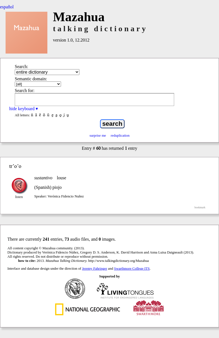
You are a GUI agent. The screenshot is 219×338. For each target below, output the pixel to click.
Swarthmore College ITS (132, 269)
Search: (21, 66)
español (7, 6)
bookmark (199, 207)
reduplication (120, 135)
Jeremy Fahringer (94, 269)
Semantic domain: (31, 78)
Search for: (25, 90)
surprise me (97, 135)
